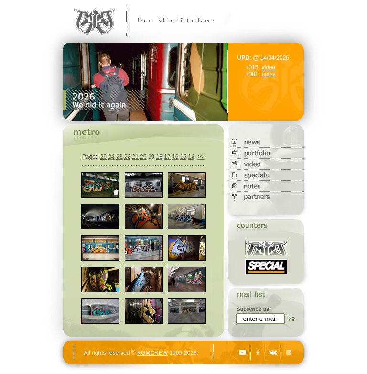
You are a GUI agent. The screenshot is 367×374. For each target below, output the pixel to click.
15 (183, 157)
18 (159, 157)
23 (119, 157)
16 (175, 157)
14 (191, 157)
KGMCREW (152, 353)
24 (111, 157)
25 (103, 157)
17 (167, 157)
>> (200, 157)
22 (127, 157)
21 (135, 157)
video (269, 67)
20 (143, 157)
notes (269, 74)
